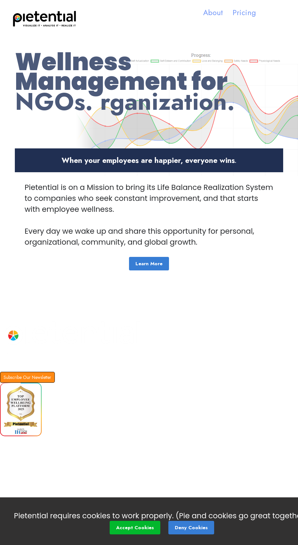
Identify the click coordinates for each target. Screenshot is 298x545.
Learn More (149, 263)
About (213, 12)
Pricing (244, 12)
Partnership (18, 477)
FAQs (8, 444)
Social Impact (21, 495)
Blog (7, 460)
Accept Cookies (135, 527)
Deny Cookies (191, 527)
